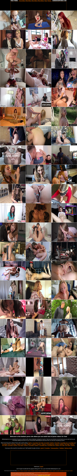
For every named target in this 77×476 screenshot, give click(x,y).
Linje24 (57, 445)
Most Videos (41, 0)
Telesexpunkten (54, 448)
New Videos (28, 0)
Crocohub (35, 443)
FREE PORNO (14, 0)
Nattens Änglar (68, 448)
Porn (9, 444)
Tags (46, 0)
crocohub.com (63, 443)
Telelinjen (61, 448)
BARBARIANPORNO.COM (59, 0)
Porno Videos (22, 0)
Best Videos (34, 0)
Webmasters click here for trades (44, 475)
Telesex (49, 0)
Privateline (47, 448)
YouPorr (30, 443)
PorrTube (41, 443)
